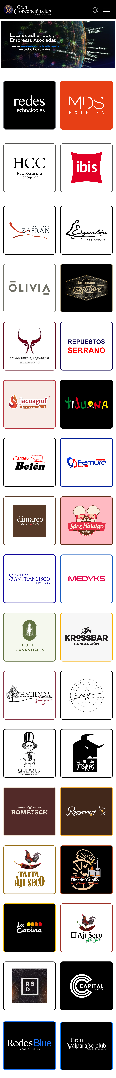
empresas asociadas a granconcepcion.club (6, 20)
